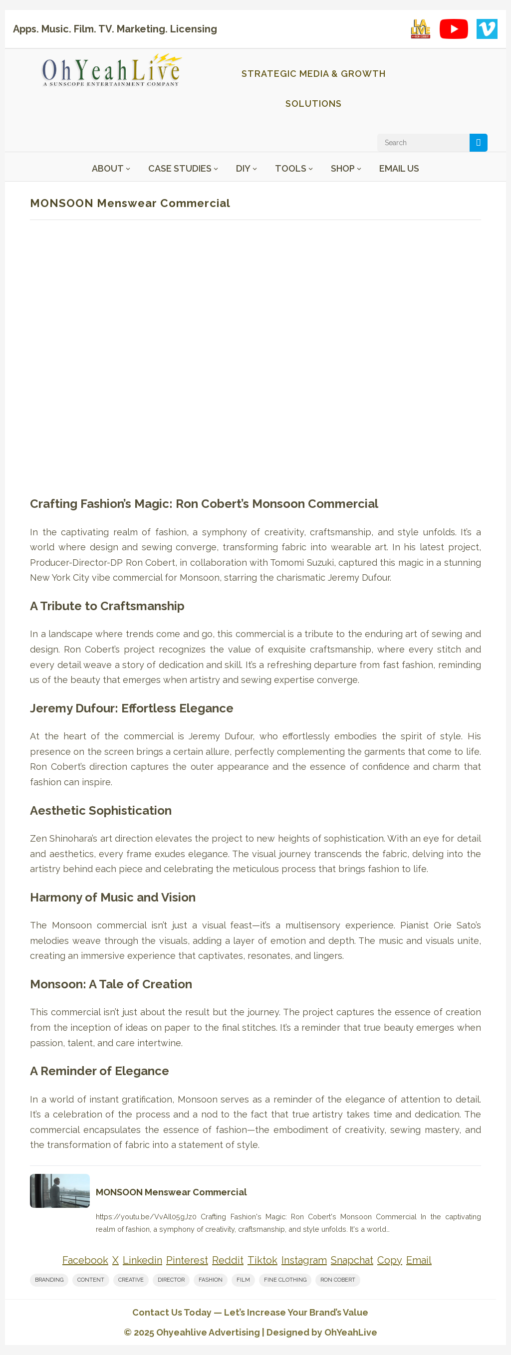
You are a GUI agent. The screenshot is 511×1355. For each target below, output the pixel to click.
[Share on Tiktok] (262, 1260)
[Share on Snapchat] (352, 1260)
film (243, 1280)
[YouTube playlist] (454, 29)
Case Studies (180, 168)
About (108, 168)
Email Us (399, 168)
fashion (211, 1280)
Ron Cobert (337, 1280)
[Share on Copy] (389, 1260)
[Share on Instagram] (304, 1260)
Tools (290, 168)
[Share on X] (115, 1260)
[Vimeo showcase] (487, 29)
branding (49, 1280)
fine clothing (285, 1280)
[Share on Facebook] (85, 1260)
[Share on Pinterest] (187, 1260)
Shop (343, 168)
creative (131, 1280)
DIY (243, 168)
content (90, 1280)
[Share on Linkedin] (142, 1260)
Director (171, 1280)
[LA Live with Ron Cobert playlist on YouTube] (421, 29)
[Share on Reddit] (228, 1260)
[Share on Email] (419, 1260)
